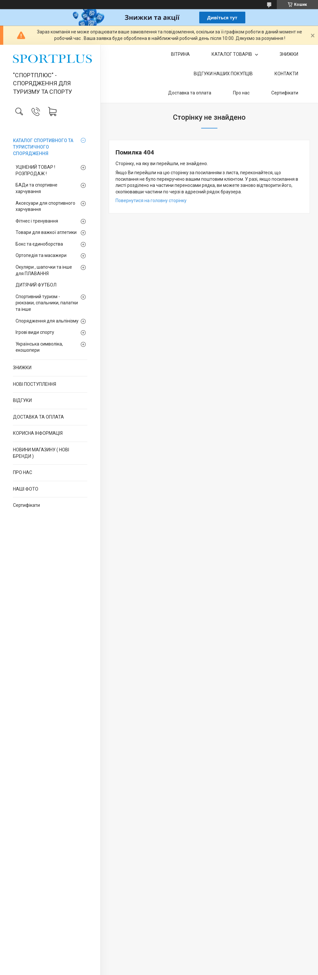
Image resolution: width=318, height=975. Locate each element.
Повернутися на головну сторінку (151, 200)
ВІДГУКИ (22, 400)
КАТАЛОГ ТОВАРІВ (232, 54)
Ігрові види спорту (35, 332)
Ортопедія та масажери (41, 255)
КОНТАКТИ (286, 73)
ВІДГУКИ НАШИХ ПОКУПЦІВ (223, 73)
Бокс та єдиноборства (39, 244)
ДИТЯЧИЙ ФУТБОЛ (36, 284)
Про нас (241, 92)
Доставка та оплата (189, 92)
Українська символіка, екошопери (39, 347)
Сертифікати (26, 505)
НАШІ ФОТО (25, 489)
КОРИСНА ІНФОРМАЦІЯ (38, 433)
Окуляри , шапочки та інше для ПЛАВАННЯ (44, 270)
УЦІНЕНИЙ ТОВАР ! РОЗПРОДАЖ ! (35, 170)
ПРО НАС (22, 472)
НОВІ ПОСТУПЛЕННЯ (34, 384)
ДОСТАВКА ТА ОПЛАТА (38, 417)
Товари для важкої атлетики (46, 232)
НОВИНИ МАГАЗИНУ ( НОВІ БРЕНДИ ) (41, 453)
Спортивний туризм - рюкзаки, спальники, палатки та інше (47, 303)
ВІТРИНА (180, 54)
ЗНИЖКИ (22, 367)
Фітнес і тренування (37, 221)
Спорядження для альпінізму (47, 320)
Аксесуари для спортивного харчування (45, 206)
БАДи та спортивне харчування (36, 188)
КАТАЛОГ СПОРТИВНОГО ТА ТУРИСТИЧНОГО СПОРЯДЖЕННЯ (43, 147)
